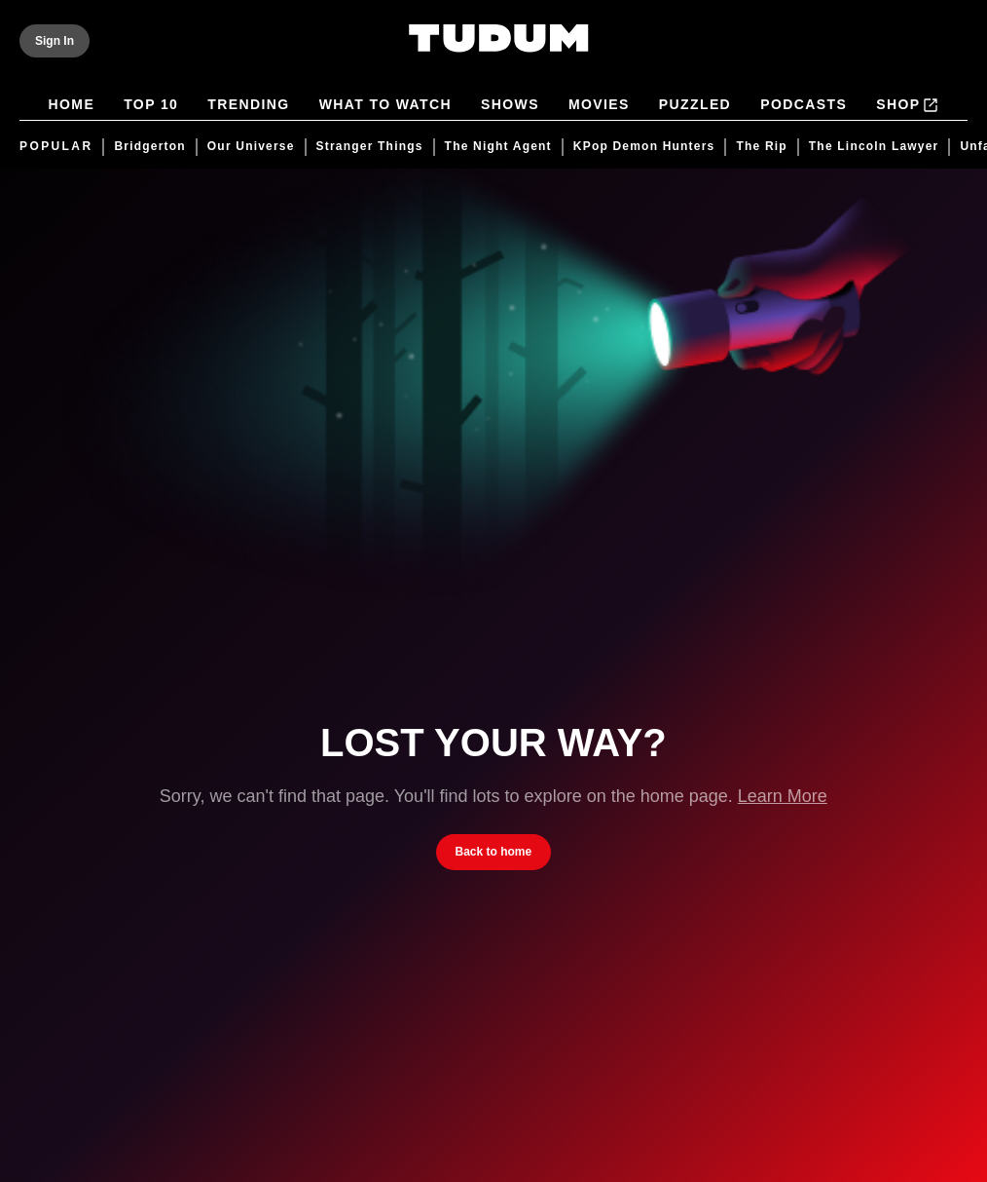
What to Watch (385, 105)
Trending (248, 105)
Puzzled (695, 105)
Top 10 (151, 105)
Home (72, 105)
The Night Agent (498, 146)
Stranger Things (369, 146)
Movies (599, 105)
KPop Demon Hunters (644, 146)
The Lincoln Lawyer (874, 146)
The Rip (761, 146)
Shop (907, 105)
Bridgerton (149, 146)
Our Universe (251, 146)
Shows (510, 105)
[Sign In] (54, 40)
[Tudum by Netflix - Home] (499, 50)
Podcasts (803, 105)
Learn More (782, 796)
